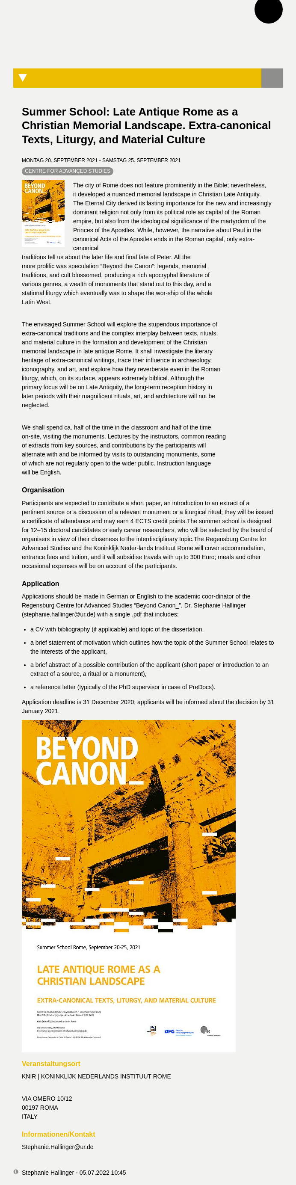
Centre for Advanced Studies (67, 171)
